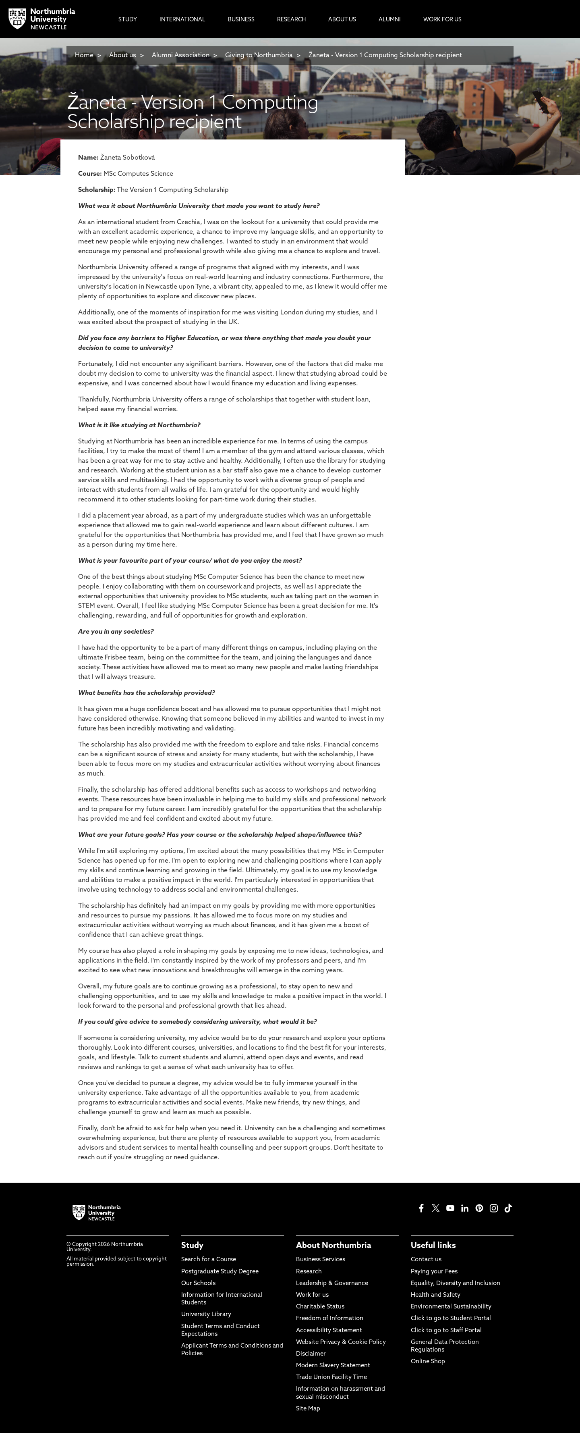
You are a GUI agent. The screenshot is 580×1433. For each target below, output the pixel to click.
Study (192, 1246)
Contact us (426, 1260)
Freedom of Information (329, 1319)
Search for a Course (208, 1260)
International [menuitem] (182, 20)
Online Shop (428, 1362)
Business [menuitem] (241, 20)
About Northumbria (333, 1246)
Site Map (308, 1409)
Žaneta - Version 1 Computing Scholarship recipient (385, 55)
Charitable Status (320, 1307)
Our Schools (198, 1284)
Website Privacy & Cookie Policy (341, 1342)
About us (122, 55)
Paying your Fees (434, 1272)
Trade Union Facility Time (331, 1378)
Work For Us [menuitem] (442, 20)
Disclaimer (311, 1354)
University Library (206, 1315)
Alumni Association (180, 55)
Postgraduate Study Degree (220, 1272)
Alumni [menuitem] (390, 20)
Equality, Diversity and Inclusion (455, 1284)
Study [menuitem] (127, 20)
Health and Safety (435, 1295)
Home (84, 55)
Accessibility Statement (329, 1331)
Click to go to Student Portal (451, 1319)
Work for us (312, 1295)
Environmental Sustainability (451, 1307)
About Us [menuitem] (342, 20)
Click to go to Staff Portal (446, 1331)
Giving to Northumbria (259, 55)
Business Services (320, 1260)
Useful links (433, 1246)
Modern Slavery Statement (333, 1366)
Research (309, 1272)
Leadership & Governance (332, 1284)
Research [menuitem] (291, 20)
